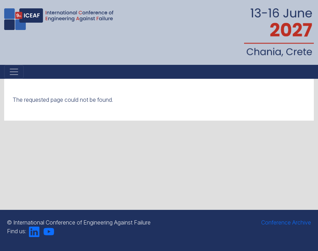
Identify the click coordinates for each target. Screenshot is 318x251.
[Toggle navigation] (14, 72)
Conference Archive (286, 222)
